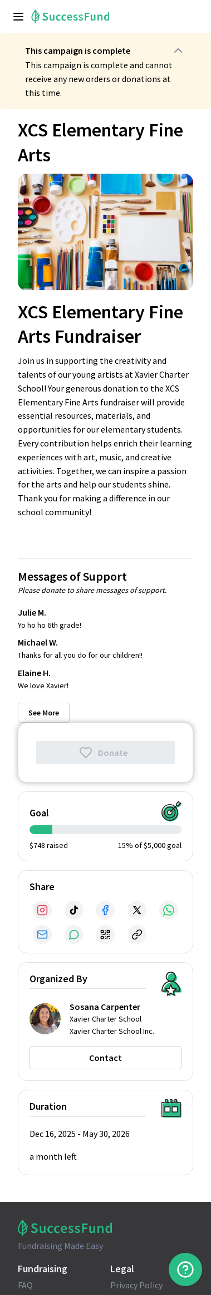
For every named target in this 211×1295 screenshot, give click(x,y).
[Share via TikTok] (74, 910)
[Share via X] (136, 910)
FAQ (25, 1285)
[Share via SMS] (74, 934)
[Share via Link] (136, 934)
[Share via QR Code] (105, 934)
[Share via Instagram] (42, 910)
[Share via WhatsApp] (168, 910)
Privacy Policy (136, 1285)
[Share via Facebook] (105, 910)
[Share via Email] (42, 934)
